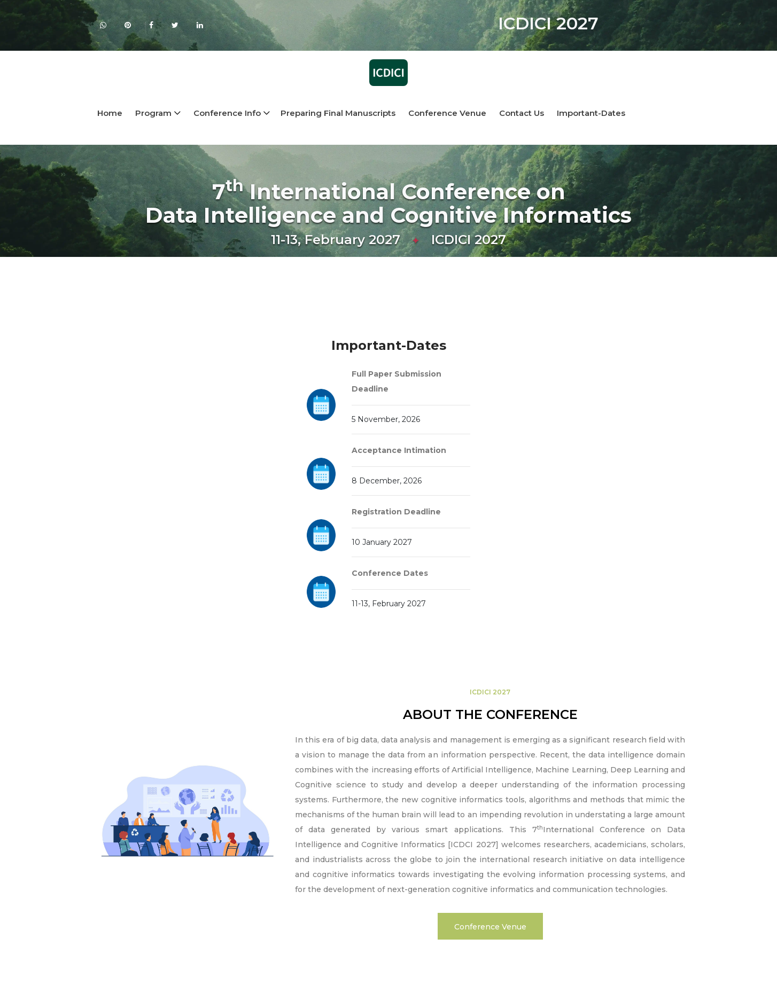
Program (153, 113)
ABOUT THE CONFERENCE (490, 714)
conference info (227, 113)
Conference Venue (447, 113)
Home (109, 113)
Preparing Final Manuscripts (338, 113)
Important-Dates (591, 113)
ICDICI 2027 (490, 692)
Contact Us (521, 113)
